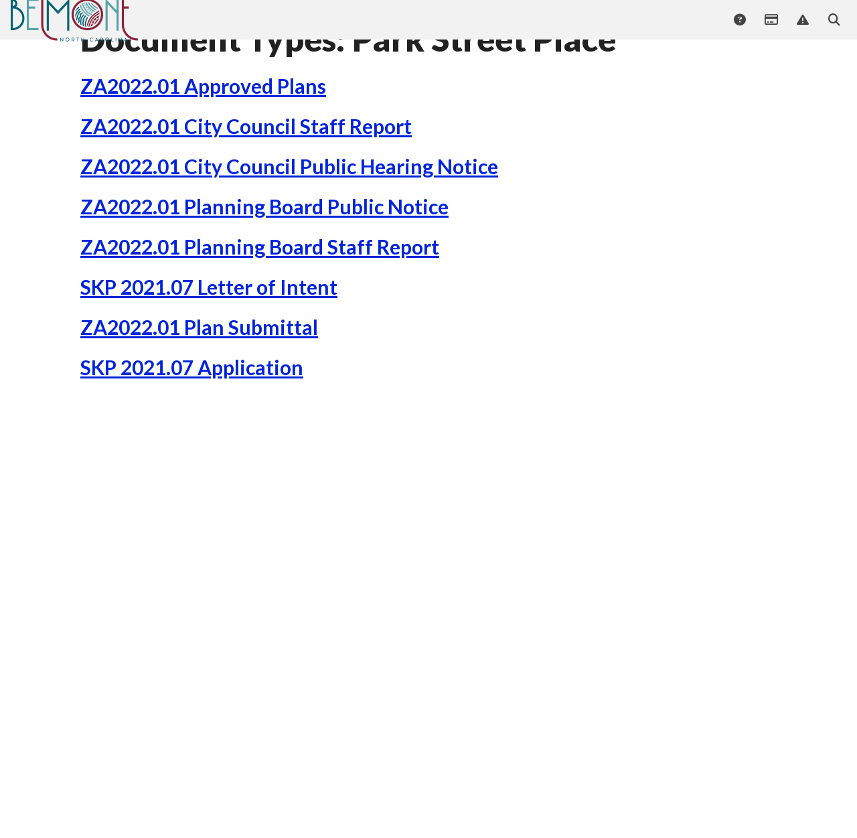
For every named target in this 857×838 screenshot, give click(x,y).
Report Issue (802, 31)
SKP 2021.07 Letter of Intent (208, 342)
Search (833, 31)
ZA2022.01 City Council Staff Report (246, 181)
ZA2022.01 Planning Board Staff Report (259, 302)
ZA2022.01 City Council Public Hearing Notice (289, 222)
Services (460, 30)
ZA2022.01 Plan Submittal (199, 382)
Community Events (303, 30)
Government (679, 30)
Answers (739, 31)
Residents (523, 30)
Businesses (393, 30)
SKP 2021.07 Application (191, 423)
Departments (598, 30)
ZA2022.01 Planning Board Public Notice (264, 262)
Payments (770, 31)
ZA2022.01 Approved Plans (203, 141)
